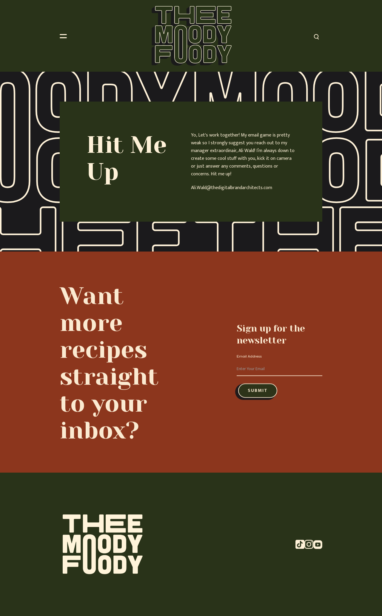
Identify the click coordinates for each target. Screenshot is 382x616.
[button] (66, 36)
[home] (192, 36)
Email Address (249, 362)
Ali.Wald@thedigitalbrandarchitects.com (231, 188)
